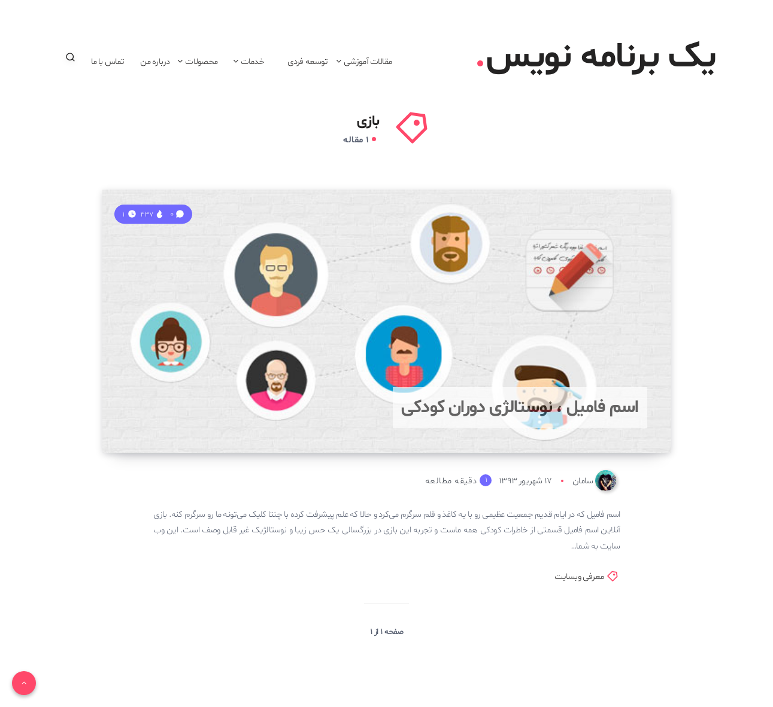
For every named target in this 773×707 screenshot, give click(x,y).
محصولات (201, 61)
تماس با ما (108, 61)
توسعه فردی (307, 61)
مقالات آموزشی (368, 61)
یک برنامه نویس (596, 57)
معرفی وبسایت (579, 577)
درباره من (155, 61)
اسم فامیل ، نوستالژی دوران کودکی (519, 407)
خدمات (253, 61)
